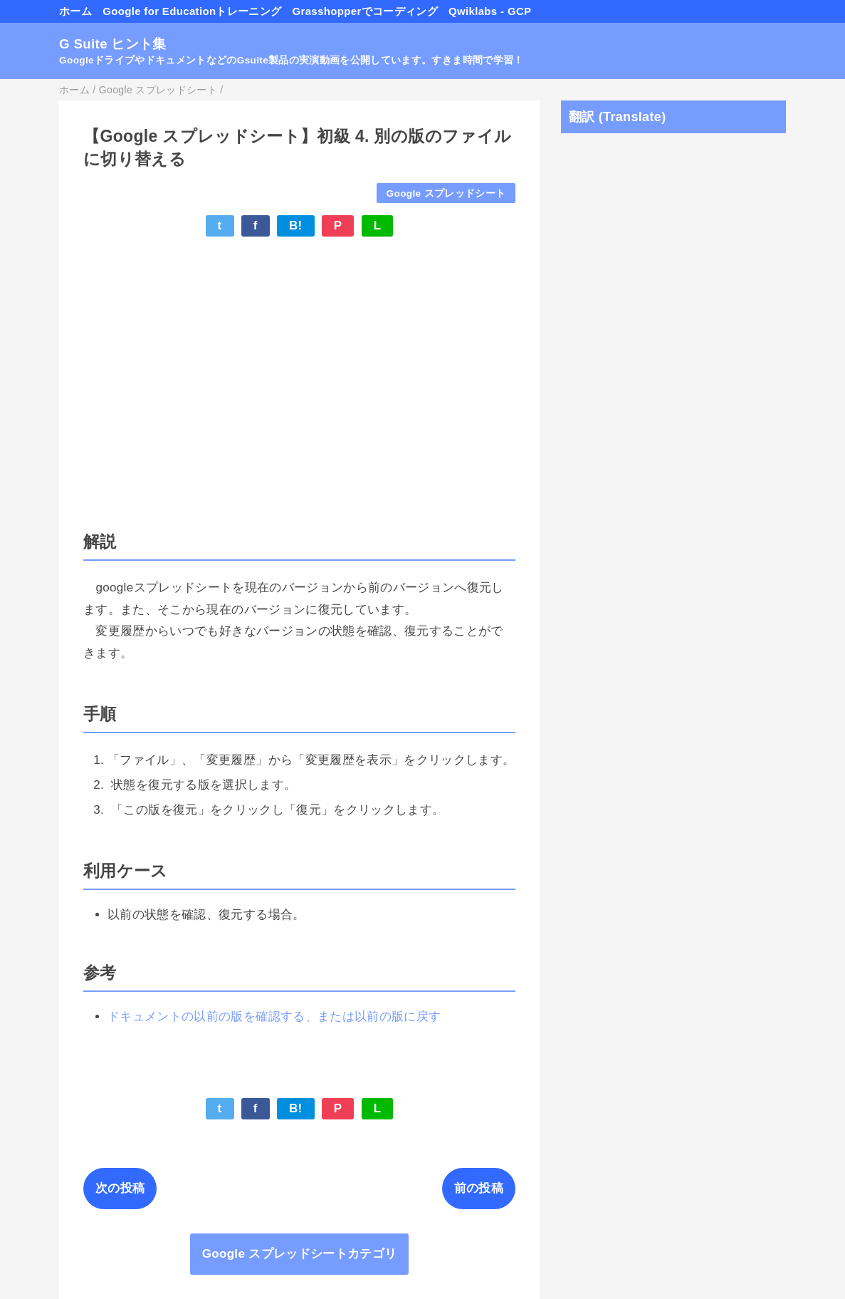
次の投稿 (120, 1188)
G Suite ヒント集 (113, 43)
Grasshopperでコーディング (364, 11)
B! (296, 225)
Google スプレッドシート (446, 193)
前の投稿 (478, 1188)
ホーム (75, 11)
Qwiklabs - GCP (489, 11)
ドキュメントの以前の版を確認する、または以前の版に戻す (274, 1016)
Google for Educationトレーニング (192, 11)
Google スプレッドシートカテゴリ (299, 1254)
